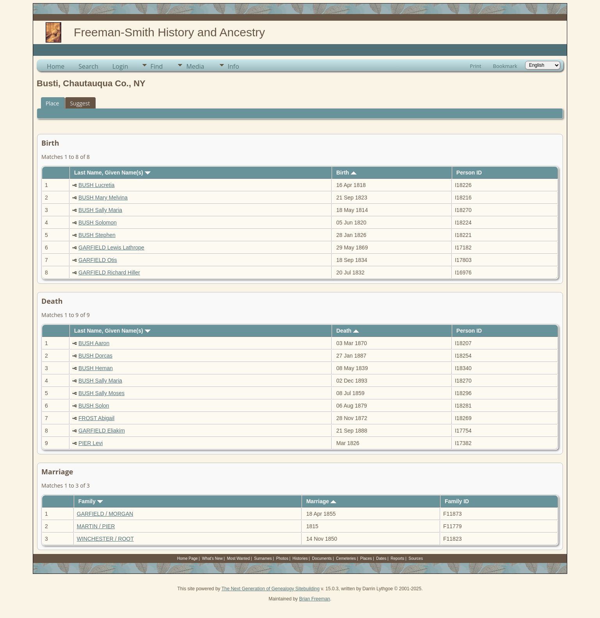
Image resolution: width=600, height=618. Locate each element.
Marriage (321, 501)
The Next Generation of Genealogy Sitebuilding (271, 588)
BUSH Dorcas (95, 356)
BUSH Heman (95, 368)
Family (90, 501)
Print (475, 65)
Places (366, 558)
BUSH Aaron (93, 343)
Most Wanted (238, 558)
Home (55, 66)
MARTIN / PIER (96, 526)
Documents (322, 558)
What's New (212, 558)
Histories (300, 558)
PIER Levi (90, 443)
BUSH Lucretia (96, 185)
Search (88, 66)
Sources (415, 558)
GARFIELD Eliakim (101, 430)
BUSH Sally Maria (100, 210)
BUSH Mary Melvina (103, 197)
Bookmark (505, 65)
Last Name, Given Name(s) (112, 172)
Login (120, 66)
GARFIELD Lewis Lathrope (111, 247)
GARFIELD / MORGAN (105, 514)
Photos (282, 558)
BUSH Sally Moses (101, 393)
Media (195, 66)
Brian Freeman (314, 599)
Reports (397, 558)
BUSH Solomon (97, 222)
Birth (346, 172)
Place (52, 103)
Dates (381, 558)
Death (347, 331)
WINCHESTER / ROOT (105, 539)
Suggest (80, 103)
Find (157, 66)
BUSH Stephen (96, 235)
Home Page (187, 558)
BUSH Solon (93, 406)
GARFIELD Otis (97, 260)
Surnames (263, 558)
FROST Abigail (96, 418)
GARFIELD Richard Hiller (109, 272)
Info (233, 66)
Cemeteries (346, 558)
